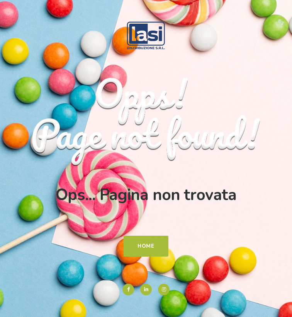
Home (146, 246)
